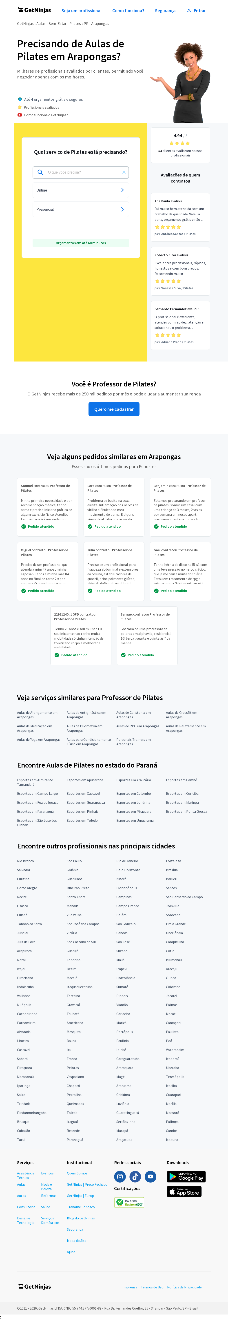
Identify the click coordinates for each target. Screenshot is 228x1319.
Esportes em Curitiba (182, 793)
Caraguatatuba (127, 1058)
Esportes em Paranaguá (35, 811)
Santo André (76, 897)
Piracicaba (25, 977)
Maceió (72, 977)
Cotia (170, 951)
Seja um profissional (82, 10)
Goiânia (72, 870)
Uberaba (172, 1067)
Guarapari (173, 1094)
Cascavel (23, 1049)
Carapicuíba (175, 942)
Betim (71, 968)
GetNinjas (25, 23)
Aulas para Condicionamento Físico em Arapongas (89, 741)
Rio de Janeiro (127, 861)
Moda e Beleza (46, 1186)
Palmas (171, 1004)
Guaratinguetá (127, 1112)
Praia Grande (176, 924)
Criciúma (123, 1094)
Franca (72, 1058)
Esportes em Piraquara (133, 811)
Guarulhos (74, 879)
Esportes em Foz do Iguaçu (37, 802)
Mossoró (172, 1112)
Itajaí (21, 968)
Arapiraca (24, 951)
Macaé (171, 1013)
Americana (75, 1022)
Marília (171, 1103)
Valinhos (23, 995)
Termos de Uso (152, 1287)
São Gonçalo (126, 924)
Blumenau (174, 959)
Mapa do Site (76, 1240)
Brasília (172, 870)
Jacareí (171, 995)
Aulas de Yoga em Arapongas (38, 739)
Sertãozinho (125, 1121)
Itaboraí (172, 1058)
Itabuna (172, 1139)
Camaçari (173, 1022)
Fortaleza (173, 861)
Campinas (124, 897)
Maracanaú (25, 1076)
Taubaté (73, 1013)
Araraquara (124, 1067)
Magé (120, 1076)
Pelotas (73, 1067)
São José (123, 942)
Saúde (45, 1207)
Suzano (122, 951)
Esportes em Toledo (82, 820)
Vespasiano (75, 1076)
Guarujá (72, 951)
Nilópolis (24, 1004)
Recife (22, 897)
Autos (21, 1195)
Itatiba (171, 1085)
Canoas (122, 933)
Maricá (121, 1022)
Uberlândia (174, 933)
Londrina (73, 959)
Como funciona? (128, 10)
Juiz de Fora (26, 942)
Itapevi (121, 968)
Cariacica (123, 1013)
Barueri (171, 879)
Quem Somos (77, 1173)
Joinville (172, 906)
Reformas (48, 1195)
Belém (121, 915)
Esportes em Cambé (181, 780)
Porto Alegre (27, 888)
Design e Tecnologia (25, 1220)
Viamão (122, 1004)
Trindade (24, 1103)
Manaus (72, 906)
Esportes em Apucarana (85, 780)
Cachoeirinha (27, 1013)
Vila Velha (74, 915)
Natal (21, 959)
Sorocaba (173, 915)
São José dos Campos (83, 924)
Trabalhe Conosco (81, 1207)
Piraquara (24, 1067)
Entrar (196, 10)
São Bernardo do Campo (184, 897)
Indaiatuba (25, 986)
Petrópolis (124, 1031)
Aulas (41, 23)
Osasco (22, 906)
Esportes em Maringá (182, 802)
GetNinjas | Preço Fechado (87, 1184)
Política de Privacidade (184, 1287)
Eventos (47, 1173)
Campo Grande (127, 906)
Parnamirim (26, 1022)
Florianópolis (126, 888)
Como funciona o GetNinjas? (46, 115)
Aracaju (171, 968)
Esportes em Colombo (133, 793)
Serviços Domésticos (50, 1220)
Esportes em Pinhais (82, 811)
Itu (69, 1049)
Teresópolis (175, 1076)
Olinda (171, 977)
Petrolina (74, 1094)
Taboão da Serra (29, 924)
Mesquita (74, 1031)
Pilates (75, 23)
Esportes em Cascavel (83, 793)
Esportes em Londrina (133, 802)
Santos (171, 888)
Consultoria (26, 1207)
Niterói (121, 879)
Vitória (72, 933)
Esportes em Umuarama (135, 820)
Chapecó (73, 1085)
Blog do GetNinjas (81, 1218)
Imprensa (129, 1287)
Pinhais (122, 995)
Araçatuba (124, 1139)
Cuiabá (22, 915)
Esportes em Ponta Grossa (186, 811)
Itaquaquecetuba (80, 986)
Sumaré (122, 986)
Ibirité (121, 1049)
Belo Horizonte (128, 870)
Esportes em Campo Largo (37, 793)
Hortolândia (125, 977)
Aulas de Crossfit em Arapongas (181, 714)
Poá (169, 1040)
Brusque (23, 1121)
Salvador (23, 870)
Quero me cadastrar (114, 409)
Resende (73, 1130)
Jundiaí (22, 933)
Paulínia (122, 1040)
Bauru (71, 1040)
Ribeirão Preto (78, 888)
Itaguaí (72, 1121)
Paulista (172, 1031)
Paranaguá (75, 1139)
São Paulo (74, 861)
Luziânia (122, 1103)
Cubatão (23, 1130)
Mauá (120, 959)
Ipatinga (23, 1085)
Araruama (123, 1085)
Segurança (165, 10)
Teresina (73, 995)
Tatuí (21, 1139)
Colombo (173, 986)
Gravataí (73, 1004)
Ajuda (71, 1252)
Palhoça (172, 1121)
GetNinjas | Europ (80, 1195)
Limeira (23, 1040)
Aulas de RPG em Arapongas (137, 726)
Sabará (22, 1058)
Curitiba (23, 879)
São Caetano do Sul (81, 942)
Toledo (72, 1112)
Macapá (122, 1130)
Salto (21, 1094)
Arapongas (100, 23)
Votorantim (175, 1049)
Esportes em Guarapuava (86, 802)
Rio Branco (25, 861)
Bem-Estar (57, 23)
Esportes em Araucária (133, 780)
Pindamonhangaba (31, 1112)
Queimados (75, 1103)
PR (86, 23)
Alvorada (24, 1031)
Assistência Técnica (25, 1175)
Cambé (171, 1130)
